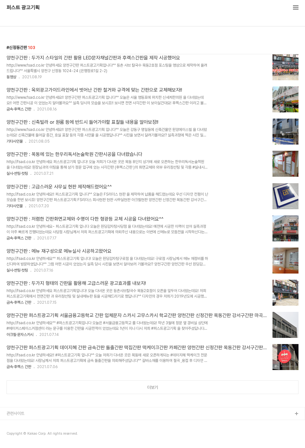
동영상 (11, 77)
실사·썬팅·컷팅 (17, 173)
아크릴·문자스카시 (20, 334)
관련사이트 (15, 413)
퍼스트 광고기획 (23, 8)
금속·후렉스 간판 (19, 109)
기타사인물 (15, 141)
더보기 (152, 387)
